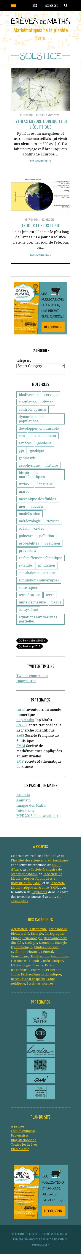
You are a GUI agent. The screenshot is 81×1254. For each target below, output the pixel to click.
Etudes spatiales (46, 947)
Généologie (19, 956)
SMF (20, 761)
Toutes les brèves (24, 1144)
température (29, 595)
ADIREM (23, 795)
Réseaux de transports (28, 979)
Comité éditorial (23, 1131)
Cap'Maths (25, 720)
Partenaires (20, 1135)
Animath (23, 800)
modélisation (29, 514)
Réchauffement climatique (41, 974)
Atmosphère (58, 929)
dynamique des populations (31, 419)
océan (24, 528)
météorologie (30, 521)
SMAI (20, 746)
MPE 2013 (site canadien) (37, 816)
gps (21, 450)
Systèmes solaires (40, 983)
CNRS (20, 725)
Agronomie (19, 929)
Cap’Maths (39, 892)
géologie (37, 450)
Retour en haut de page (40, 1244)
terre (50, 595)
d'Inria (16, 869)
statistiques (28, 588)
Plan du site (20, 1149)
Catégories (23, 360)
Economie (46, 942)
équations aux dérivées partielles (38, 619)
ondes (39, 528)
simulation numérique (37, 573)
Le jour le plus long (40, 225)
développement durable (39, 428)
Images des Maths (31, 805)
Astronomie (26, 115)
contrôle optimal (32, 409)
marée (24, 491)
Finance (33, 951)
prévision (52, 543)
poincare (26, 536)
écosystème (28, 610)
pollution (46, 536)
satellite (25, 565)
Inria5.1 (25, 484)
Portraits (37, 970)
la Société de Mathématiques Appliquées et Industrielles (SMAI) (36, 878)
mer (22, 506)
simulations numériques (39, 580)
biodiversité (29, 395)
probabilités (29, 543)
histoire (51, 465)
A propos (17, 1126)
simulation (46, 565)
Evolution (18, 951)
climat (47, 402)
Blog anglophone (24, 1140)
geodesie (44, 443)
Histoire (40, 115)
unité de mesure (32, 602)
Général (47, 951)
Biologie (37, 933)
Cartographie (55, 933)
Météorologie (21, 965)
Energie (61, 942)
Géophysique (39, 956)
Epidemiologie (21, 947)
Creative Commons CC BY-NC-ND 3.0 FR (35, 1239)
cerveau (51, 395)
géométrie (27, 458)
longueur (44, 484)
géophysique (29, 465)
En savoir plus (40, 161)
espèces (25, 443)
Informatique (53, 961)
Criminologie (32, 938)
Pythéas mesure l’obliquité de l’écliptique (40, 124)
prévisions (27, 551)
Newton (53, 521)
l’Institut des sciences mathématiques (39, 860)
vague (56, 602)
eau (22, 436)
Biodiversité (20, 933)
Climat (16, 938)
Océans (37, 965)
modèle (37, 506)
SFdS (20, 735)
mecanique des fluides (37, 499)
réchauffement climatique (40, 558)
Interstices (25, 811)
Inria (20, 710)
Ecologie (31, 942)
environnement (43, 436)
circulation (28, 402)
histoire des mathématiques (32, 475)
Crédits (62, 1239)
